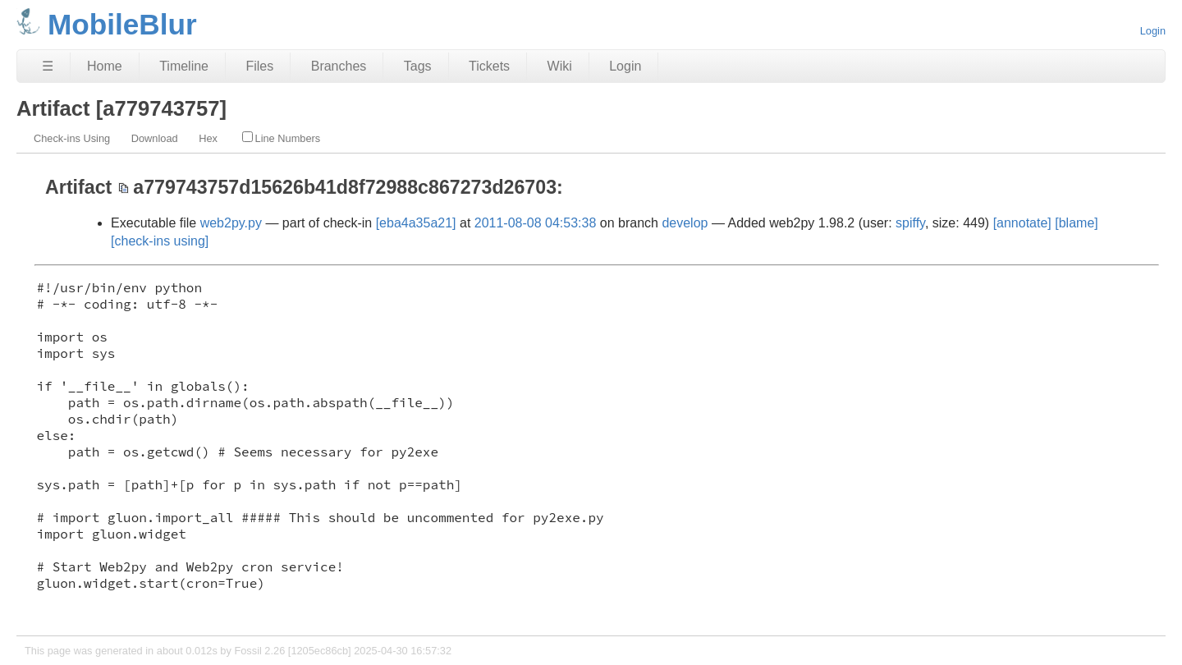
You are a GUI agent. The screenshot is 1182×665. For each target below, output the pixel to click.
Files (259, 66)
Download (154, 138)
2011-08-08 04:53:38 (535, 223)
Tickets (489, 66)
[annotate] (1022, 223)
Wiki (559, 66)
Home (104, 66)
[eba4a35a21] (416, 223)
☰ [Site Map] (47, 66)
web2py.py (231, 223)
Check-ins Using (72, 138)
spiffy (910, 223)
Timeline (183, 66)
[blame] (1076, 223)
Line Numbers (281, 137)
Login (1153, 31)
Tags (418, 66)
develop (685, 223)
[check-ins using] (159, 241)
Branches (339, 66)
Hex (208, 138)
